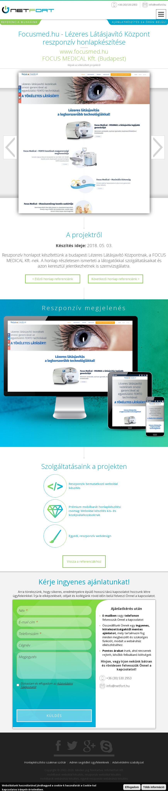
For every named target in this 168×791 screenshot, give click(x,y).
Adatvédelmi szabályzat (128, 762)
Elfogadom (132, 787)
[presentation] (54, 699)
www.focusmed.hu (84, 51)
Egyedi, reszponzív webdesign (89, 536)
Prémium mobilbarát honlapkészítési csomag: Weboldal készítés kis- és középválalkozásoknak (93, 511)
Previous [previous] (10, 147)
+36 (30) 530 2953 (127, 4)
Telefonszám (30, 633)
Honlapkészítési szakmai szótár (45, 762)
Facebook (59, 746)
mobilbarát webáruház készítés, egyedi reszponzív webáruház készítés (84, 778)
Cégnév (24, 645)
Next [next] (158, 147)
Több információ (153, 787)
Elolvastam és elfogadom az (46, 685)
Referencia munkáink (19, 23)
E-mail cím (28, 622)
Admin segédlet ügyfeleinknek (89, 762)
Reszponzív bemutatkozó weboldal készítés (92, 486)
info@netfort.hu (157, 4)
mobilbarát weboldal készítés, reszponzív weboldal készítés (84, 774)
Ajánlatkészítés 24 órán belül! (139, 23)
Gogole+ (89, 746)
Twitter (72, 746)
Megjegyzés (27, 656)
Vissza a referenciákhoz (84, 561)
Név (23, 610)
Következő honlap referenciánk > (115, 279)
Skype (106, 746)
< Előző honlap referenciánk (52, 279)
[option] (84, 143)
